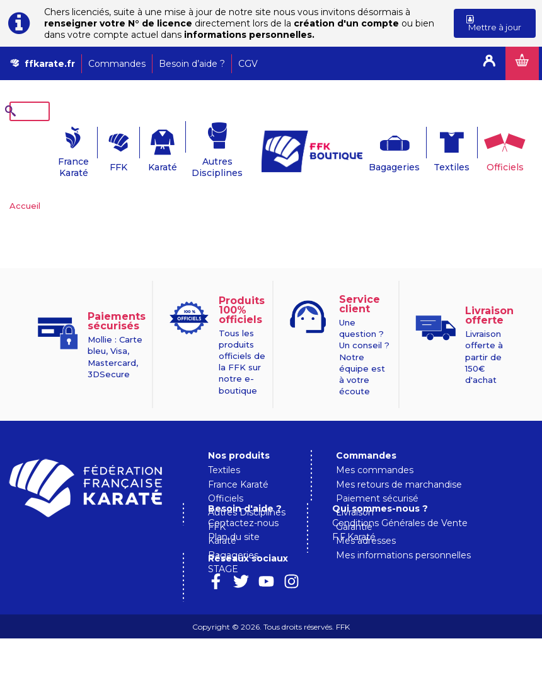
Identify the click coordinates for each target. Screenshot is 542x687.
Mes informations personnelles (403, 535)
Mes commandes (374, 450)
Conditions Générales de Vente (275, 620)
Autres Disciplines (208, 147)
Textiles (446, 147)
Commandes (117, 63)
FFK (93, 147)
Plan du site (362, 584)
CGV (248, 63)
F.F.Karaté (229, 634)
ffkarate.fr (50, 63)
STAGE (223, 549)
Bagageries (386, 147)
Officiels (503, 147)
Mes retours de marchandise (399, 465)
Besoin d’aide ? (192, 63)
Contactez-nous (371, 571)
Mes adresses (366, 521)
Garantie (354, 507)
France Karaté (37, 147)
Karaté (149, 147)
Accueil (24, 186)
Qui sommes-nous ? (256, 606)
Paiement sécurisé (377, 478)
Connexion (488, 63)
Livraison (355, 492)
